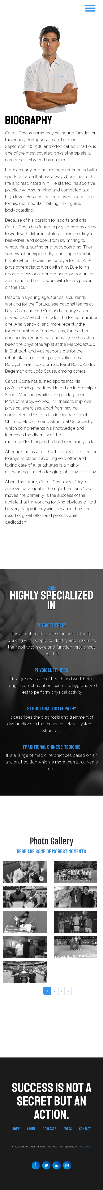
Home (16, 1129)
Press (68, 1129)
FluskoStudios (83, 1146)
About (31, 1129)
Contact (85, 1129)
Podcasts (49, 1129)
